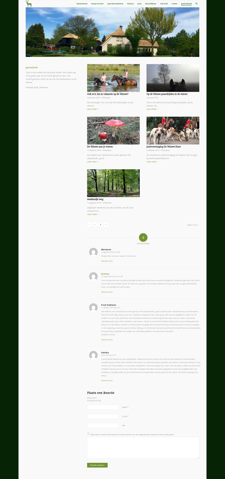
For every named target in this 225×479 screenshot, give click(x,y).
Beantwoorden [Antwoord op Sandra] (107, 380)
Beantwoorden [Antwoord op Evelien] (107, 292)
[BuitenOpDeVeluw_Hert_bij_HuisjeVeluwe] (29, 3)
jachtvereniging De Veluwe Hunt (164, 146)
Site (123, 425)
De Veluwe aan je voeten (100, 146)
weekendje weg (95, 199)
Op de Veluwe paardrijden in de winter (167, 94)
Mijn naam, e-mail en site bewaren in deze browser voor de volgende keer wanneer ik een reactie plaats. (132, 434)
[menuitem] (82, 3)
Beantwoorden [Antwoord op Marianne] (107, 261)
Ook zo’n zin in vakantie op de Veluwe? (107, 94)
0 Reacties (106, 97)
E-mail (125, 416)
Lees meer (93, 109)
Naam (125, 407)
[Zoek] (196, 3)
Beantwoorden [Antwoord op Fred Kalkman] (107, 340)
